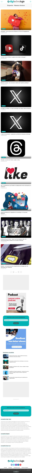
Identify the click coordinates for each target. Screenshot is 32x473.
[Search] (30, 1)
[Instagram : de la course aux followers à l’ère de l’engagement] (16, 20)
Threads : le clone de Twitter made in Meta (10, 159)
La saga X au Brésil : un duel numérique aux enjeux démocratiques (16, 108)
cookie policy (28, 469)
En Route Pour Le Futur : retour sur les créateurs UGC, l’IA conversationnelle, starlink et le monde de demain (13, 240)
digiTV (4, 236)
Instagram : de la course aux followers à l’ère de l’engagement (15, 31)
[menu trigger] (2, 1)
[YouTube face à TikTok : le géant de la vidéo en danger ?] (16, 45)
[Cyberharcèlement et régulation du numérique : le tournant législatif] (16, 200)
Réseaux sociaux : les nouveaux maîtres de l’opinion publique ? (15, 82)
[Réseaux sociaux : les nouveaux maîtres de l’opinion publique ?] (16, 71)
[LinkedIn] (18, 465)
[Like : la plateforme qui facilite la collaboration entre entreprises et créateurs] (16, 174)
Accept (16, 471)
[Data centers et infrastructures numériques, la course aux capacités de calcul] (5, 362)
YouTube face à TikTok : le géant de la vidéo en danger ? (13, 57)
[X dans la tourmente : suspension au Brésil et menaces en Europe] (16, 122)
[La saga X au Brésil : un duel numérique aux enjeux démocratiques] (16, 97)
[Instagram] (16, 465)
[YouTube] (20, 465)
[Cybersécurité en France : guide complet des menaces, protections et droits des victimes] (5, 356)
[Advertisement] (16, 282)
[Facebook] (12, 465)
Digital (4, 28)
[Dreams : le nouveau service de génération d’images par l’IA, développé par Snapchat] (16, 254)
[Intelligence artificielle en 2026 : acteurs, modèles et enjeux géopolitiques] (5, 367)
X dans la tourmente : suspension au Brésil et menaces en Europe (15, 134)
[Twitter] (14, 465)
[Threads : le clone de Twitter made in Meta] (16, 148)
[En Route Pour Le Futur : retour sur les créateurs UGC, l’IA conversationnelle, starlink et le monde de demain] (16, 227)
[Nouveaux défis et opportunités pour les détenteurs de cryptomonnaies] (5, 378)
